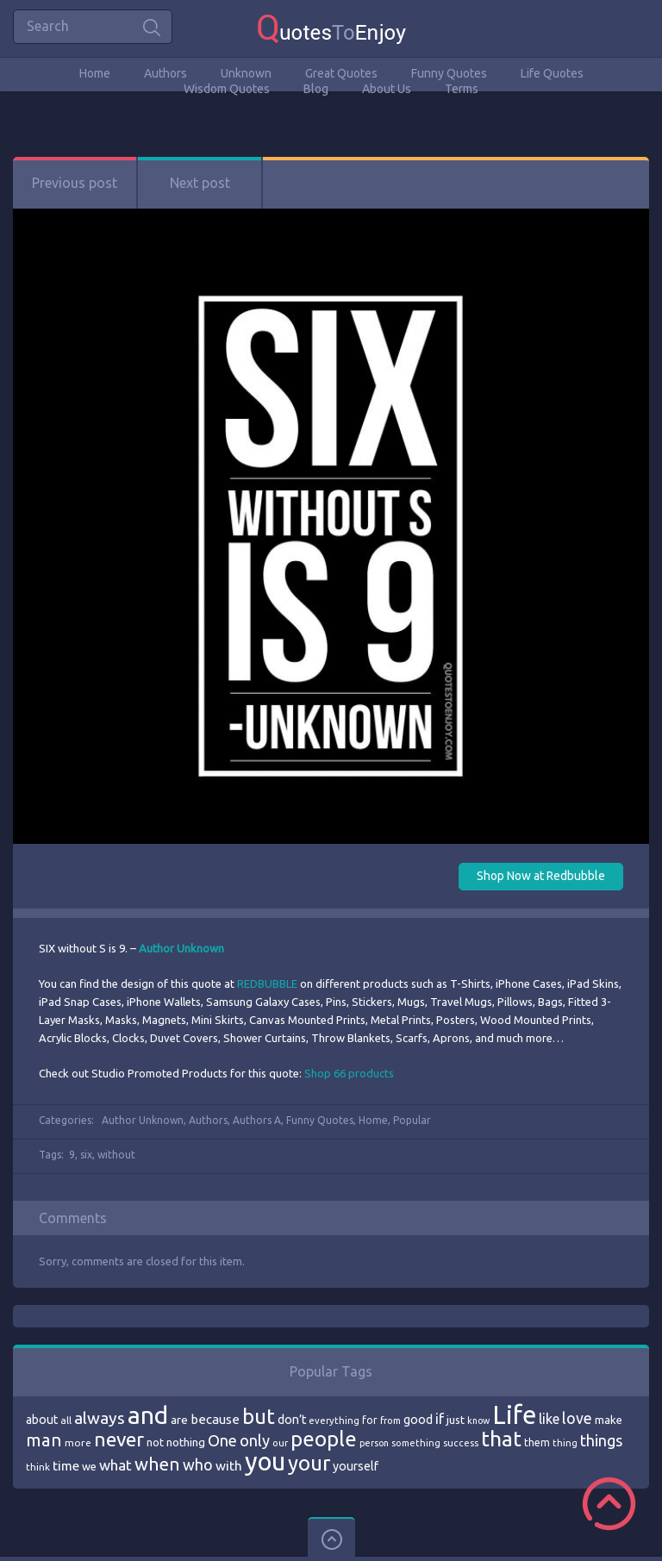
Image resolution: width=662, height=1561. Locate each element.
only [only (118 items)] (255, 1440)
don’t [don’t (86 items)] (292, 1420)
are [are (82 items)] (179, 1420)
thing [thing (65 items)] (565, 1443)
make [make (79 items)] (608, 1420)
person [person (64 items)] (374, 1443)
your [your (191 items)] (309, 1463)
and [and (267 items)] (148, 1415)
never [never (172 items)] (119, 1439)
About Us (386, 89)
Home (94, 73)
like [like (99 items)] (549, 1419)
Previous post (74, 182)
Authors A (257, 1120)
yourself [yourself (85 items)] (355, 1466)
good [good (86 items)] (418, 1420)
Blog (315, 89)
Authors (165, 73)
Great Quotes (341, 73)
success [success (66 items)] (460, 1443)
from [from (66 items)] (390, 1420)
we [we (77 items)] (89, 1466)
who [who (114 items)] (198, 1464)
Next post (200, 182)
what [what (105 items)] (115, 1465)
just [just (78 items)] (456, 1420)
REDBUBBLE (267, 983)
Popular (412, 1120)
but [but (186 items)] (258, 1416)
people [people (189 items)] (323, 1439)
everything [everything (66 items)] (334, 1420)
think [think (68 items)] (38, 1466)
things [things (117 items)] (601, 1440)
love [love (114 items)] (577, 1418)
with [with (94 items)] (228, 1465)
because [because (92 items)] (215, 1419)
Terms (461, 89)
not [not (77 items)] (155, 1442)
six (86, 1154)
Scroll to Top (609, 1504)
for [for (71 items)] (370, 1420)
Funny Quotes (449, 73)
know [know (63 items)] (478, 1420)
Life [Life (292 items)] (514, 1415)
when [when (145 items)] (157, 1464)
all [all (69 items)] (66, 1420)
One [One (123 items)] (222, 1441)
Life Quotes (552, 73)
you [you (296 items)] (265, 1461)
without (116, 1154)
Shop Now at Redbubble (541, 876)
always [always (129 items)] (99, 1417)
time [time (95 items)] (66, 1465)
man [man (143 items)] (44, 1440)
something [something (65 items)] (415, 1443)
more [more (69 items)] (78, 1442)
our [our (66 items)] (280, 1443)
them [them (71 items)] (537, 1442)
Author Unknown (143, 1120)
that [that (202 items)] (501, 1439)
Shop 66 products (349, 1073)
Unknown (246, 73)
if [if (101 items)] (439, 1419)
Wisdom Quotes (227, 89)
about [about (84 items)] (42, 1420)
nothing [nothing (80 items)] (185, 1442)
